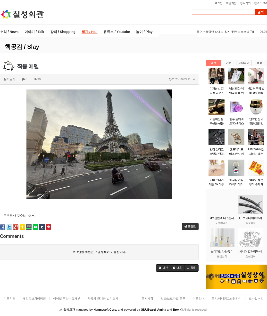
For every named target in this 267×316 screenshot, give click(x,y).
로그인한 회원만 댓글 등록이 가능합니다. (99, 252)
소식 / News (9, 32)
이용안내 (198, 298)
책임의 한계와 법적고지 (102, 298)
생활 (259, 62)
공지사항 (147, 298)
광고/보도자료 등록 (172, 298)
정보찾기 (245, 3)
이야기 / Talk (34, 32)
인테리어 (244, 62)
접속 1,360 (260, 3)
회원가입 (231, 3)
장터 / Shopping (62, 32)
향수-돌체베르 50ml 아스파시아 (236, 123)
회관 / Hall (89, 32)
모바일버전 (256, 298)
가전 (228, 62)
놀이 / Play (144, 32)
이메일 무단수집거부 (66, 298)
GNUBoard (148, 309)
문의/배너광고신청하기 (227, 298)
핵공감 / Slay (22, 46)
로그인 (219, 3)
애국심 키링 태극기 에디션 (236, 184)
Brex (176, 309)
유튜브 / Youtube (116, 32)
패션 (213, 62)
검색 (261, 12)
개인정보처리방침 (34, 298)
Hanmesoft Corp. (105, 309)
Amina (161, 309)
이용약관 (9, 298)
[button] (210, 277)
